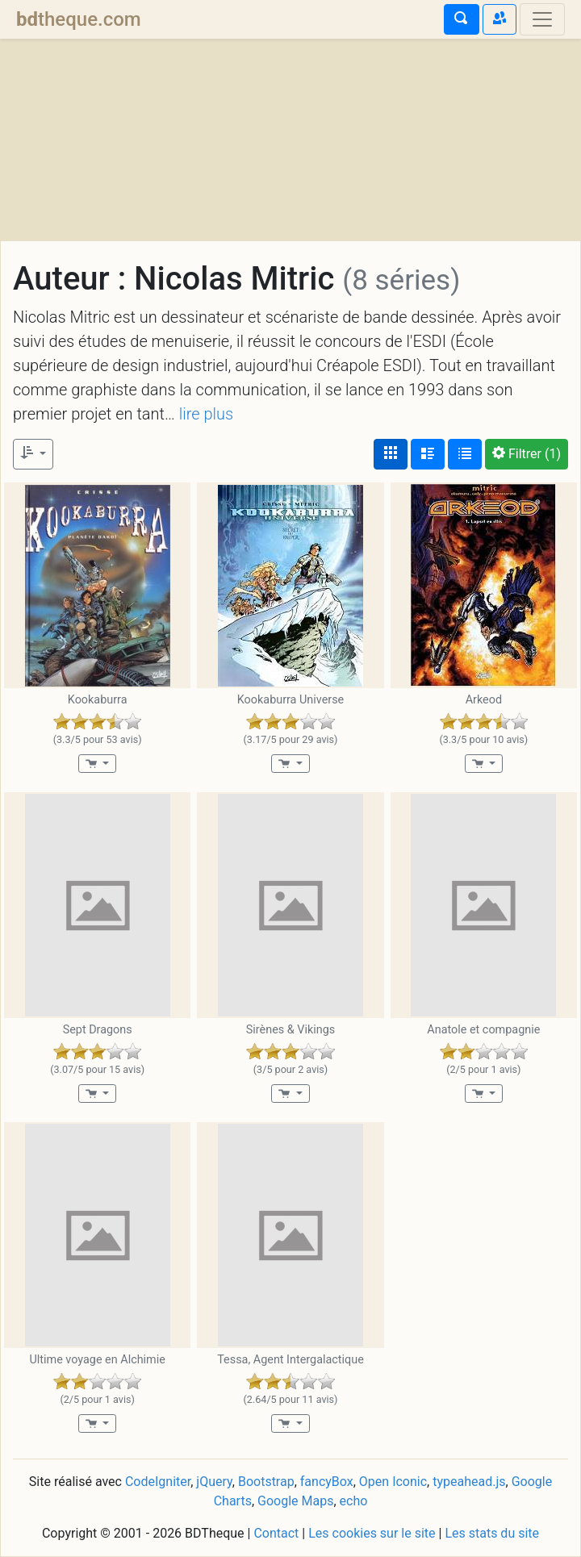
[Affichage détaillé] (428, 454)
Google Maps (295, 1501)
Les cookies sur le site (371, 1533)
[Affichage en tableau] (465, 454)
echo (354, 1501)
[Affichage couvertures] (391, 454)
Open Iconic (393, 1481)
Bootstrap (266, 1481)
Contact (276, 1533)
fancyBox (326, 1481)
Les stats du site (492, 1533)
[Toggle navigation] (542, 19)
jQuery (214, 1481)
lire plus (206, 414)
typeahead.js (469, 1481)
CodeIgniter (157, 1481)
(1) (526, 453)
